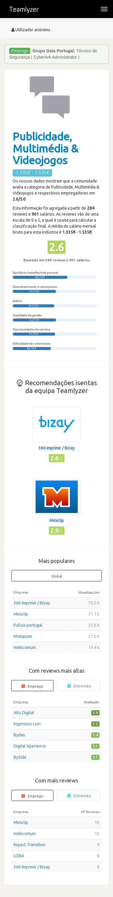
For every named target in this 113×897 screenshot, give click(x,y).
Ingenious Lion (27, 723)
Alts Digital (24, 712)
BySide (20, 757)
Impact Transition (30, 844)
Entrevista (79, 686)
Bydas (19, 735)
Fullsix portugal (28, 625)
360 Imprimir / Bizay (32, 603)
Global (56, 576)
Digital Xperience (30, 746)
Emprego (32, 686)
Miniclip (21, 614)
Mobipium (23, 636)
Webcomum (25, 647)
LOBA (19, 855)
